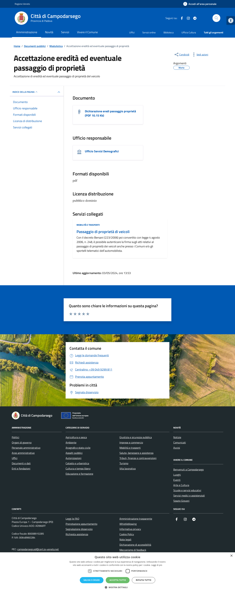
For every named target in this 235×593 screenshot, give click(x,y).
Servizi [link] (65, 32)
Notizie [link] (177, 437)
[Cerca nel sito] (216, 18)
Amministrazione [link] (26, 32)
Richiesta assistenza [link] (77, 534)
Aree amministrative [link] (23, 453)
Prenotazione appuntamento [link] (81, 524)
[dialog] (117, 572)
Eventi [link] (176, 480)
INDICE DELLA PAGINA (25, 92)
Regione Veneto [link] (22, 4)
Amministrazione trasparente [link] (135, 519)
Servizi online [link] (149, 32)
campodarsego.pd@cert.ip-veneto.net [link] (38, 549)
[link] (231, 20)
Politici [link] (15, 437)
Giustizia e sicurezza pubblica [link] (135, 437)
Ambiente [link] (71, 442)
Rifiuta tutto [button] (143, 580)
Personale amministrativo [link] (26, 448)
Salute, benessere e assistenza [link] (136, 453)
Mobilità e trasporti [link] (88, 225)
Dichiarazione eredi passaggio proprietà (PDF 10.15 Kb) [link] (110, 113)
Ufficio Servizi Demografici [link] (102, 151)
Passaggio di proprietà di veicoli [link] (103, 231)
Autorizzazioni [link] (73, 458)
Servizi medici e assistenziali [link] (189, 495)
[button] (117, 587)
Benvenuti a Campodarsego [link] (188, 469)
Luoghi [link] (177, 475)
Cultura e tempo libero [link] (78, 468)
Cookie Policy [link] (126, 534)
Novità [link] (49, 32)
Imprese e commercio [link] (131, 442)
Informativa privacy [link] (130, 529)
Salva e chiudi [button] (92, 580)
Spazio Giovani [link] (181, 501)
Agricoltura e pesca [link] (76, 437)
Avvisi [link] (176, 448)
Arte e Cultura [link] (181, 485)
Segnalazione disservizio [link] (79, 529)
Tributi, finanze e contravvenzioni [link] (138, 458)
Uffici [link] (132, 32)
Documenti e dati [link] (21, 463)
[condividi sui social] (181, 54)
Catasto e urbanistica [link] (77, 463)
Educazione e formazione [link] (79, 474)
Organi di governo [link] (21, 442)
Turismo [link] (123, 463)
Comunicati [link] (179, 442)
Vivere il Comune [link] (87, 32)
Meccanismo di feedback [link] (132, 550)
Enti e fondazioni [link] (21, 468)
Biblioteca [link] (169, 32)
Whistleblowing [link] (128, 524)
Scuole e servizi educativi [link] (187, 490)
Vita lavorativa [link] (127, 468)
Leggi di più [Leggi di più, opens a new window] (156, 565)
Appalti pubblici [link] (74, 453)
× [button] (231, 556)
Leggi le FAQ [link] (72, 519)
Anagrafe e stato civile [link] (78, 448)
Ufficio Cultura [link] (188, 32)
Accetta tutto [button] (118, 580)
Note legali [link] (125, 539)
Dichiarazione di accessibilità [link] (135, 545)
